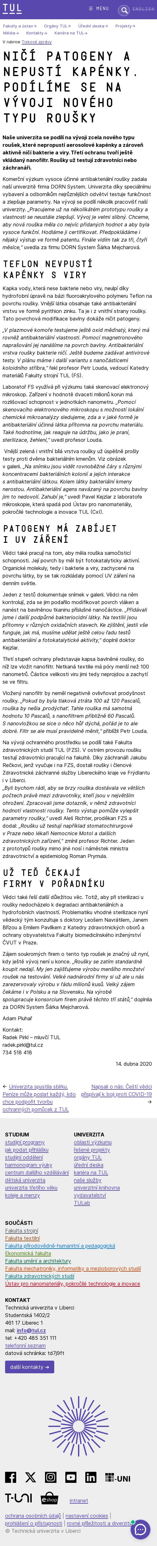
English (143, 9)
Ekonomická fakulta (28, 1253)
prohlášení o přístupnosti (33, 1523)
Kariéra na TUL (69, 33)
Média (9, 33)
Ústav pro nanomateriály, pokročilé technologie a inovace (72, 1283)
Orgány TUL (55, 26)
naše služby (87, 1180)
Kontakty (34, 33)
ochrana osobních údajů (33, 1516)
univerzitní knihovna (97, 1187)
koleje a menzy (22, 1195)
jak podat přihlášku (27, 1150)
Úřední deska (91, 26)
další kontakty (26, 1367)
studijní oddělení (24, 1157)
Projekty (123, 26)
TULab (82, 1203)
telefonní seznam (25, 1345)
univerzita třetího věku (31, 1187)
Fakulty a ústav (18, 26)
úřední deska (88, 1165)
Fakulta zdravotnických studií (39, 1276)
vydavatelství (90, 1195)
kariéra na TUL (91, 1172)
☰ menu (99, 9)
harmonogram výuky (28, 1165)
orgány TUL (88, 1157)
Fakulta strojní (21, 1230)
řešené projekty (92, 1150)
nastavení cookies (87, 1516)
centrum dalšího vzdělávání (37, 1172)
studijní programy (25, 1142)
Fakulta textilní (22, 1238)
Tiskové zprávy (37, 41)
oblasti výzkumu (93, 1142)
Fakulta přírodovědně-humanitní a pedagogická (60, 1246)
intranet (79, 1500)
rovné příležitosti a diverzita (99, 1523)
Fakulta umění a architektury (38, 1261)
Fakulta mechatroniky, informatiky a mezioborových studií (73, 1268)
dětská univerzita (25, 1180)
